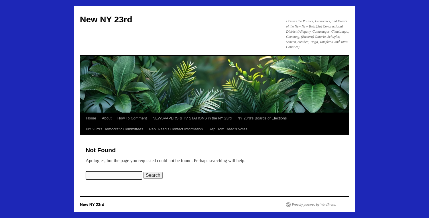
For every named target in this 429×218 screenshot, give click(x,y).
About (107, 118)
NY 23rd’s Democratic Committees (114, 129)
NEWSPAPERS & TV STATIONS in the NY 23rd (192, 118)
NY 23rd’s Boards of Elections (262, 118)
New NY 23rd (106, 19)
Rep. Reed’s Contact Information (176, 129)
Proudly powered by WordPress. (314, 205)
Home (91, 118)
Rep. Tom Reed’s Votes (227, 129)
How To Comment (132, 118)
